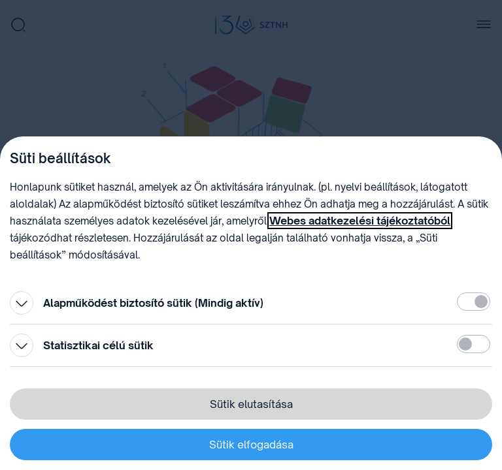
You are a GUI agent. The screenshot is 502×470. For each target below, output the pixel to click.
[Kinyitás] (21, 303)
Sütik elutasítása (251, 404)
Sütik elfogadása (251, 444)
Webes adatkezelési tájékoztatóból (359, 220)
